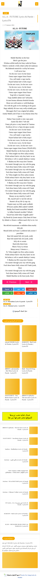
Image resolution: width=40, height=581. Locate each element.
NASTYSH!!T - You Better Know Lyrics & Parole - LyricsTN (12, 397)
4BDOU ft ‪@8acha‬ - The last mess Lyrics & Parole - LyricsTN (29, 397)
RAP (5, 13)
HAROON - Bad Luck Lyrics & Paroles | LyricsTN (29, 344)
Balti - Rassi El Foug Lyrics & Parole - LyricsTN (28, 371)
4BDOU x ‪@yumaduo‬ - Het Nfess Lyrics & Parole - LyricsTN (12, 371)
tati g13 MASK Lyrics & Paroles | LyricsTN (17, 543)
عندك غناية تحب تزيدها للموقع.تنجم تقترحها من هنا (20, 416)
